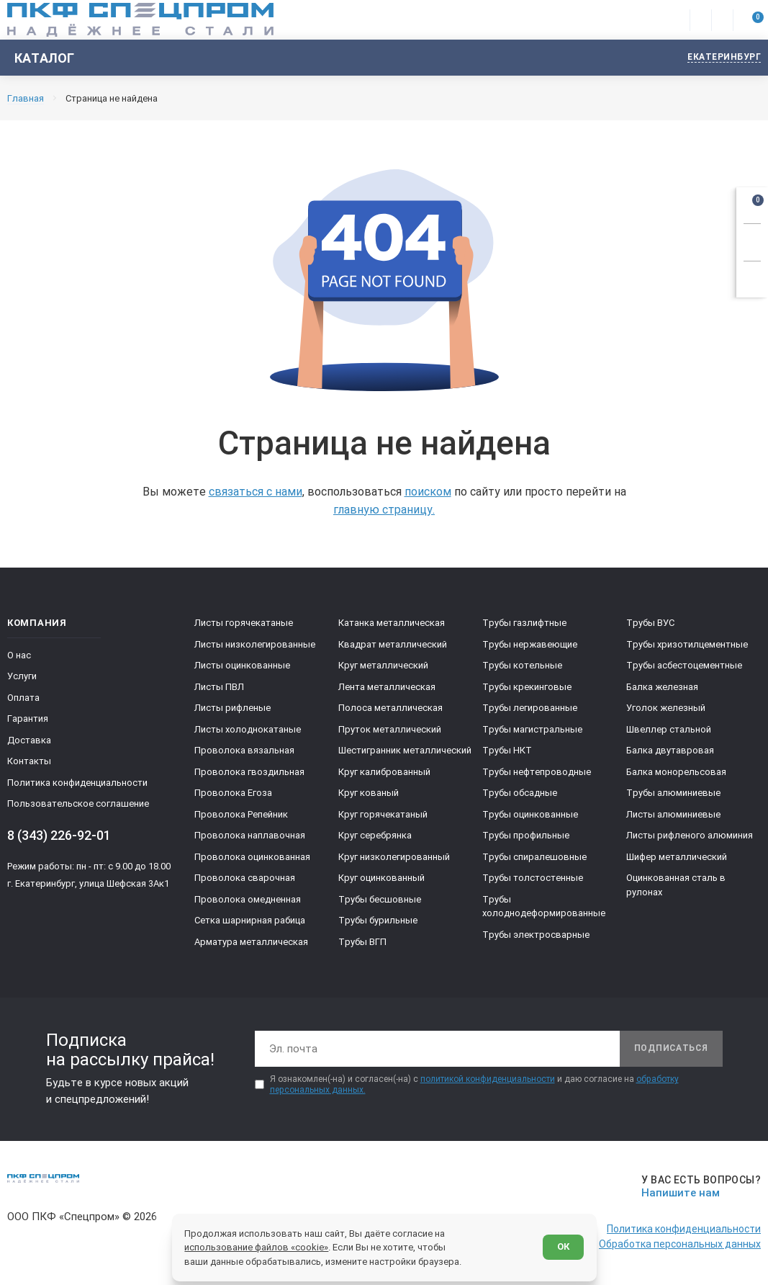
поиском (428, 491)
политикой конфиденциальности (487, 1079)
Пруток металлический (389, 729)
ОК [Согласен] (562, 1246)
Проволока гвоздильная (249, 771)
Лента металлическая (386, 686)
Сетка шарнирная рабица (249, 920)
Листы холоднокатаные (247, 729)
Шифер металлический (676, 856)
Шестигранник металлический (404, 750)
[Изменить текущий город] (717, 58)
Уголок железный (665, 707)
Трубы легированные (529, 707)
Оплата (23, 697)
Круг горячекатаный (383, 814)
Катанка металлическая (391, 622)
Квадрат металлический (392, 644)
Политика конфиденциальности (77, 782)
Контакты (29, 761)
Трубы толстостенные (532, 877)
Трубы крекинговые (527, 686)
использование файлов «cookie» (257, 1246)
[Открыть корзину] (752, 203)
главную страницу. (384, 509)
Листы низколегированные (254, 644)
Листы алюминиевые (673, 814)
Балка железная (662, 686)
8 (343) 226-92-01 (59, 835)
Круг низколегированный (394, 856)
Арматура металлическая (251, 941)
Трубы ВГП (362, 941)
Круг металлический (383, 665)
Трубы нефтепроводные (536, 771)
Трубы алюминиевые (673, 792)
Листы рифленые (232, 707)
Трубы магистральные (532, 729)
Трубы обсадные (519, 792)
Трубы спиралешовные (534, 856)
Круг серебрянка (375, 835)
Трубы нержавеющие (529, 644)
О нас (19, 655)
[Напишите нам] (698, 1186)
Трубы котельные (522, 665)
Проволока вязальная (244, 750)
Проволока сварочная (244, 877)
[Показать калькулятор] (752, 277)
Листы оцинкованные (242, 665)
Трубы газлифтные (524, 622)
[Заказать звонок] (752, 240)
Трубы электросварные (535, 934)
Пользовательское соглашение (78, 803)
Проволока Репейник (241, 814)
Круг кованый (368, 792)
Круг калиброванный (384, 771)
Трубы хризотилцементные (687, 644)
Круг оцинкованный (381, 877)
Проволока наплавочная (249, 835)
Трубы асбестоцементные (684, 665)
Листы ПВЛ (219, 686)
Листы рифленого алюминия (689, 835)
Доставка (29, 740)
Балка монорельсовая (676, 771)
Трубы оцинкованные (530, 814)
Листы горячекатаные (243, 622)
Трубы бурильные (377, 920)
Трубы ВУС (650, 622)
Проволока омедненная (247, 899)
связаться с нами (255, 491)
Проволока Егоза (233, 792)
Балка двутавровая (670, 750)
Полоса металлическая (390, 707)
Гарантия (27, 718)
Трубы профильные (525, 835)
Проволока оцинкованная (252, 856)
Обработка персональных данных (680, 1244)
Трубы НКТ (507, 750)
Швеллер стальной (668, 729)
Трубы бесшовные (379, 899)
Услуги (22, 676)
